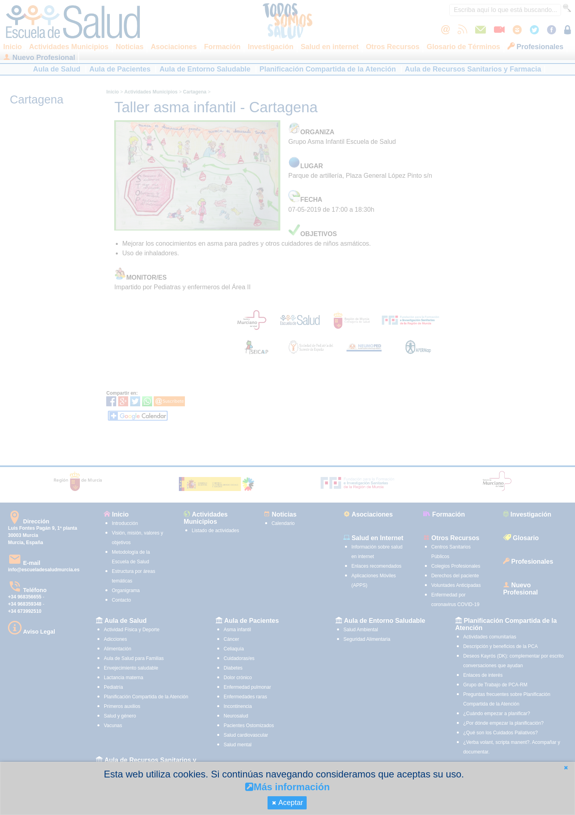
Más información (287, 786)
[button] (565, 768)
